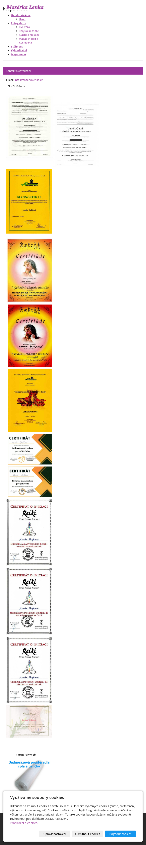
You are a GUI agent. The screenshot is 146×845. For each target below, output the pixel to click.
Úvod (22, 19)
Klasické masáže (29, 34)
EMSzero (24, 27)
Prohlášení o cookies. (24, 823)
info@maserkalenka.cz (29, 80)
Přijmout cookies (120, 834)
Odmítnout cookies (87, 834)
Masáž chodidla (28, 38)
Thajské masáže (29, 31)
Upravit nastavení (55, 834)
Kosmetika (25, 42)
